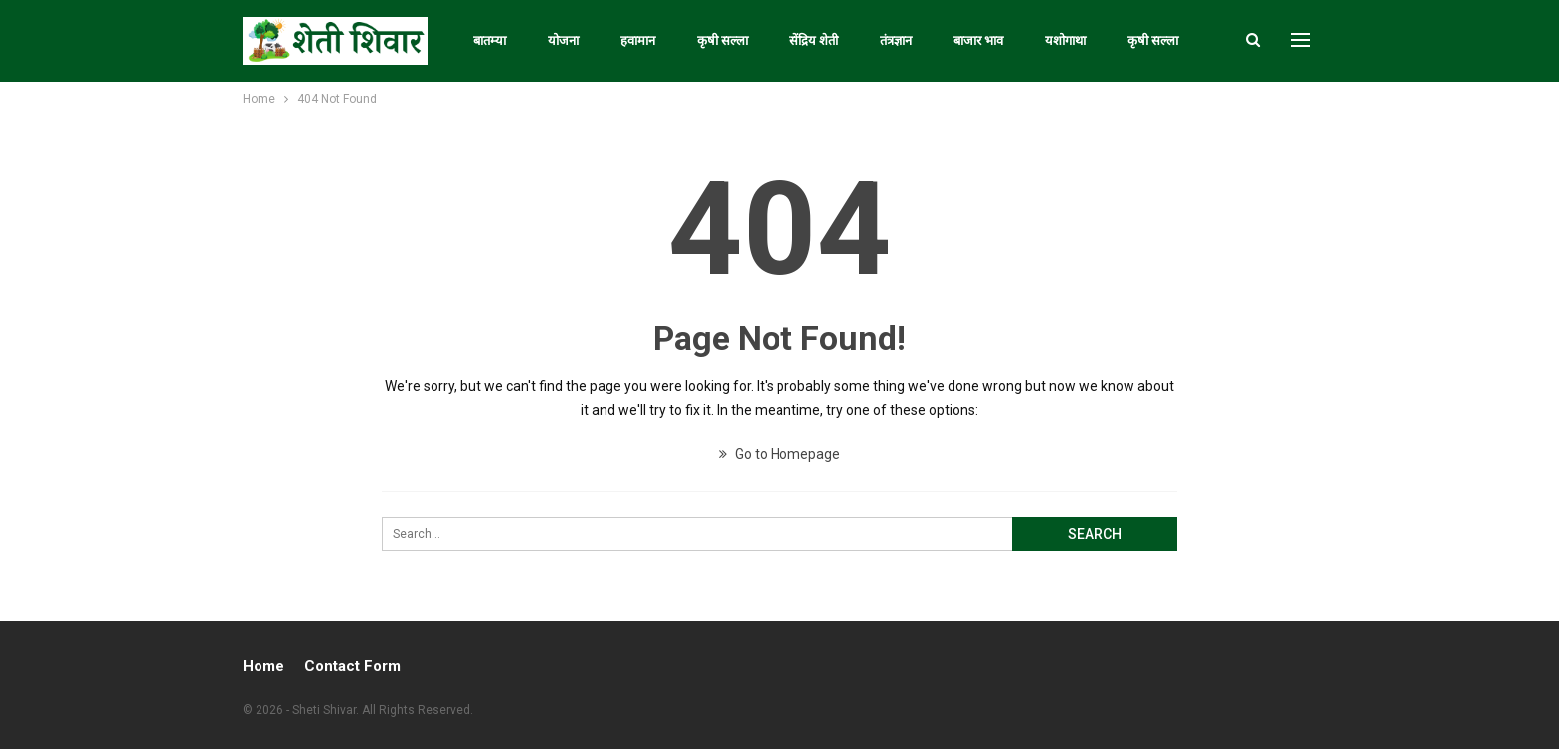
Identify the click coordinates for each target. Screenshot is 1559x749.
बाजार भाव (978, 40)
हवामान (637, 40)
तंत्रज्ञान (896, 40)
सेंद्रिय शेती (813, 40)
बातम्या (489, 40)
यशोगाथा (1065, 40)
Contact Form (352, 666)
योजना (563, 40)
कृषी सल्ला (722, 40)
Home (263, 666)
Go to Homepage (779, 454)
